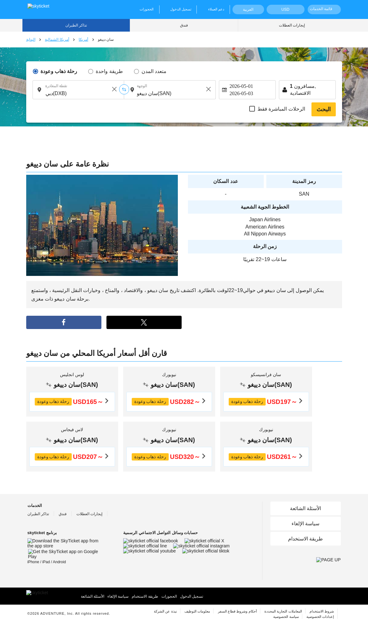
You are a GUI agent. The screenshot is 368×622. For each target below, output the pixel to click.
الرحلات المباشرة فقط (281, 109)
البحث (324, 109)
